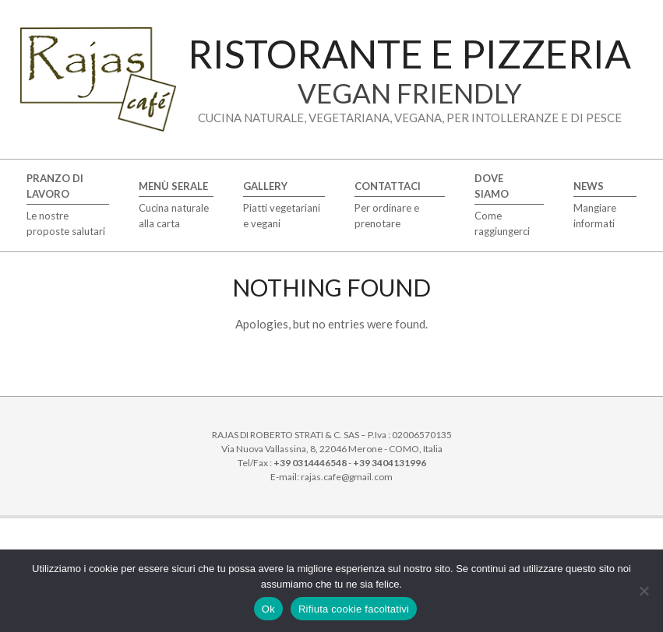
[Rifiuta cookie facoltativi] (643, 591)
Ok (268, 609)
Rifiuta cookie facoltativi (353, 609)
